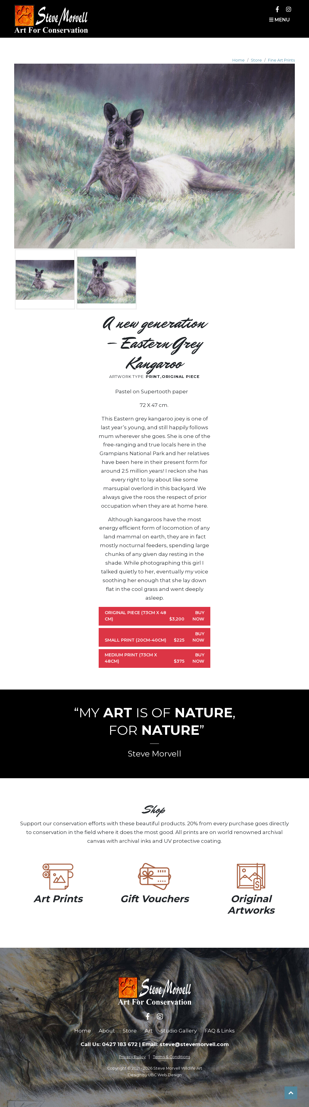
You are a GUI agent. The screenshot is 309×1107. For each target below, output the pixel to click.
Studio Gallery (179, 1031)
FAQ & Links (220, 1031)
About (107, 1031)
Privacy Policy (132, 1057)
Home (238, 60)
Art (149, 1031)
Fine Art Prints (281, 60)
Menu (279, 20)
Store (256, 60)
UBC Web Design (165, 1075)
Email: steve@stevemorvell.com (185, 1044)
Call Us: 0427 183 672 (109, 1044)
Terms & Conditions (171, 1057)
